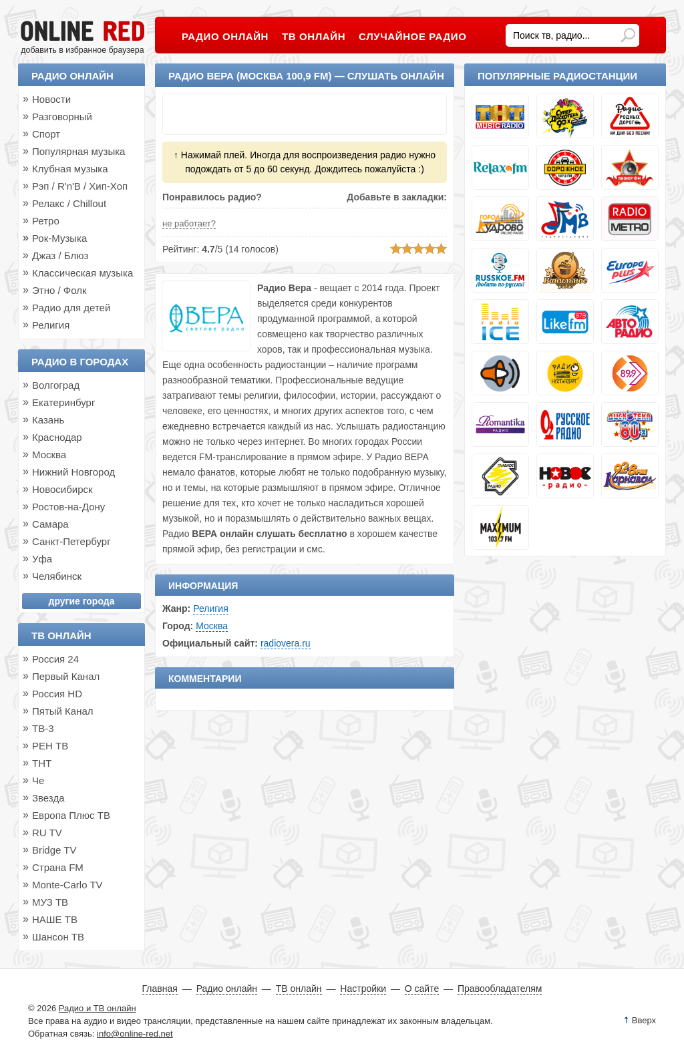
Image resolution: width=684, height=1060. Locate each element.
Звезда (48, 798)
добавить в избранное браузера (82, 50)
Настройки (363, 988)
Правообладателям (500, 988)
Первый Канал (66, 676)
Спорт (46, 134)
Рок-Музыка (59, 238)
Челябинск (56, 576)
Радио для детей (71, 307)
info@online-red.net (135, 1034)
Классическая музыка (82, 273)
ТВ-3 (43, 728)
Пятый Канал (63, 711)
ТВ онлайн (61, 635)
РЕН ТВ (50, 745)
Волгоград (55, 385)
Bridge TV (54, 850)
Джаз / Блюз (60, 255)
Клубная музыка (70, 168)
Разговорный (62, 116)
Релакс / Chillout (69, 203)
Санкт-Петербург (71, 541)
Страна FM (57, 867)
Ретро (45, 220)
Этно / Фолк (59, 290)
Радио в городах (79, 361)
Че (38, 780)
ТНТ (41, 763)
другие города (82, 601)
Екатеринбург (63, 402)
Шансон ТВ (58, 936)
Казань (48, 419)
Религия (210, 608)
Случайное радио (412, 36)
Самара (50, 524)
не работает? (189, 223)
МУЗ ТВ (50, 902)
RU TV (47, 832)
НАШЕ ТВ (54, 919)
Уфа (42, 558)
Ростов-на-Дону (68, 506)
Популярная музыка (78, 151)
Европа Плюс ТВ (71, 815)
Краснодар (57, 437)
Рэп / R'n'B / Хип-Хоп (80, 186)
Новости (51, 99)
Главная (160, 988)
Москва (212, 626)
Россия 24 (55, 659)
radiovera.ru (286, 643)
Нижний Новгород (73, 472)
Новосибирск (62, 489)
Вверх (644, 1020)
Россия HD (57, 693)
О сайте (422, 988)
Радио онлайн (72, 75)
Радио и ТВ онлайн (97, 1008)
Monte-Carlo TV (67, 884)
